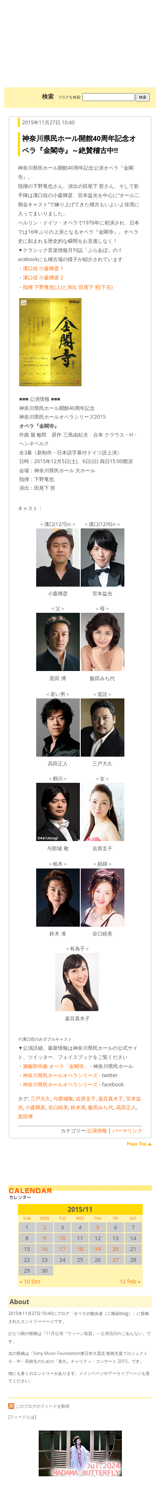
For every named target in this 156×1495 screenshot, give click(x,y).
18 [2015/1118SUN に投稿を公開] (80, 1249)
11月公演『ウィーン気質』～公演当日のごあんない (94, 1333)
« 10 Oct (30, 1281)
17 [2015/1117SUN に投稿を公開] (62, 1249)
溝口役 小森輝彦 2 (43, 277)
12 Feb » (129, 1281)
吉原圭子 (86, 1098)
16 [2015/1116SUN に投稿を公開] (45, 1249)
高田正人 (126, 1107)
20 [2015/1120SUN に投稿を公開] (115, 1249)
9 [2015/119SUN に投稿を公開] (44, 1238)
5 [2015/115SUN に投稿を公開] (97, 1227)
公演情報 (97, 1130)
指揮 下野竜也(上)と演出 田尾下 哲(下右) (68, 287)
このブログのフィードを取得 (38, 1406)
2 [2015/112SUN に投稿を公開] (44, 1227)
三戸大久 (40, 1098)
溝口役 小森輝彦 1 (43, 268)
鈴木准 (78, 1107)
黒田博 (25, 1116)
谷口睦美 (58, 1107)
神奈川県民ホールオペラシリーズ (60, 1075)
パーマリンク (127, 1130)
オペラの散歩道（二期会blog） (80, 31)
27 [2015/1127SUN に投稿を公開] (115, 1259)
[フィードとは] (22, 1417)
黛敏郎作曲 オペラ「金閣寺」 (56, 1066)
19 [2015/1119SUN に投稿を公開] (98, 1249)
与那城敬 (63, 1098)
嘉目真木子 (110, 1098)
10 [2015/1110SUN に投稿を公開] (62, 1238)
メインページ (91, 1373)
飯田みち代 (100, 1107)
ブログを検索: (69, 97)
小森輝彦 (35, 1107)
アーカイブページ (124, 1373)
